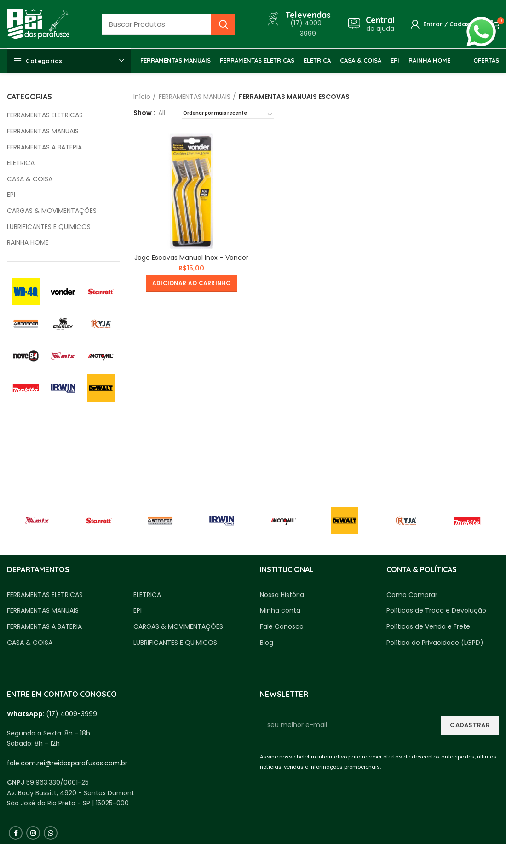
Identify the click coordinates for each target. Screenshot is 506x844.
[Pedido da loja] (228, 114)
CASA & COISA (29, 179)
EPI (11, 194)
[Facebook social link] (16, 833)
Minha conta (280, 610)
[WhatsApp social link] (51, 833)
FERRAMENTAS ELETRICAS (45, 115)
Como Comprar (411, 595)
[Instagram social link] (33, 833)
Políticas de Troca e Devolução (436, 610)
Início (141, 96)
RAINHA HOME (28, 242)
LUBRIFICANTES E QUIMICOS (49, 227)
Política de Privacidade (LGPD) (434, 642)
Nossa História (282, 595)
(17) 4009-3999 (71, 713)
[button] (191, 283)
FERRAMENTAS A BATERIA (44, 147)
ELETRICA (20, 163)
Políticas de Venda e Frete (428, 626)
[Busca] (168, 24)
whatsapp (481, 22)
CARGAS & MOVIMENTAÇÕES (52, 211)
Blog (266, 642)
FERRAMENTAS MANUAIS (43, 131)
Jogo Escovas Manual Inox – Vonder (191, 257)
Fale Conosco (282, 626)
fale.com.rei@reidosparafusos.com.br (67, 763)
